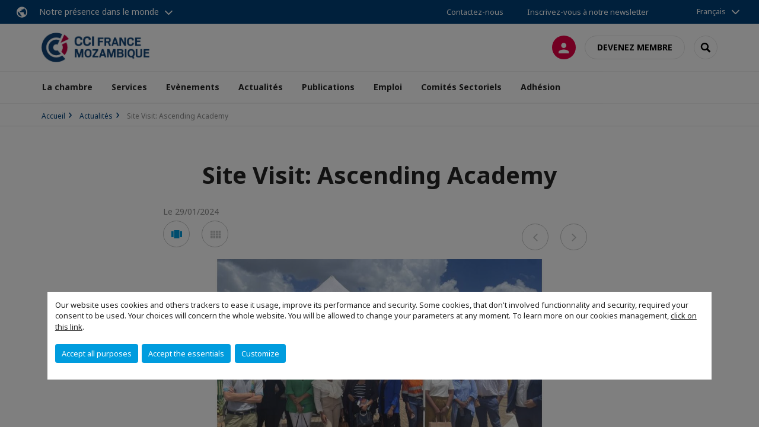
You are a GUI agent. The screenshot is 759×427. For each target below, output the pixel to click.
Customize (260, 353)
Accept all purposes (97, 353)
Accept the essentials (186, 353)
